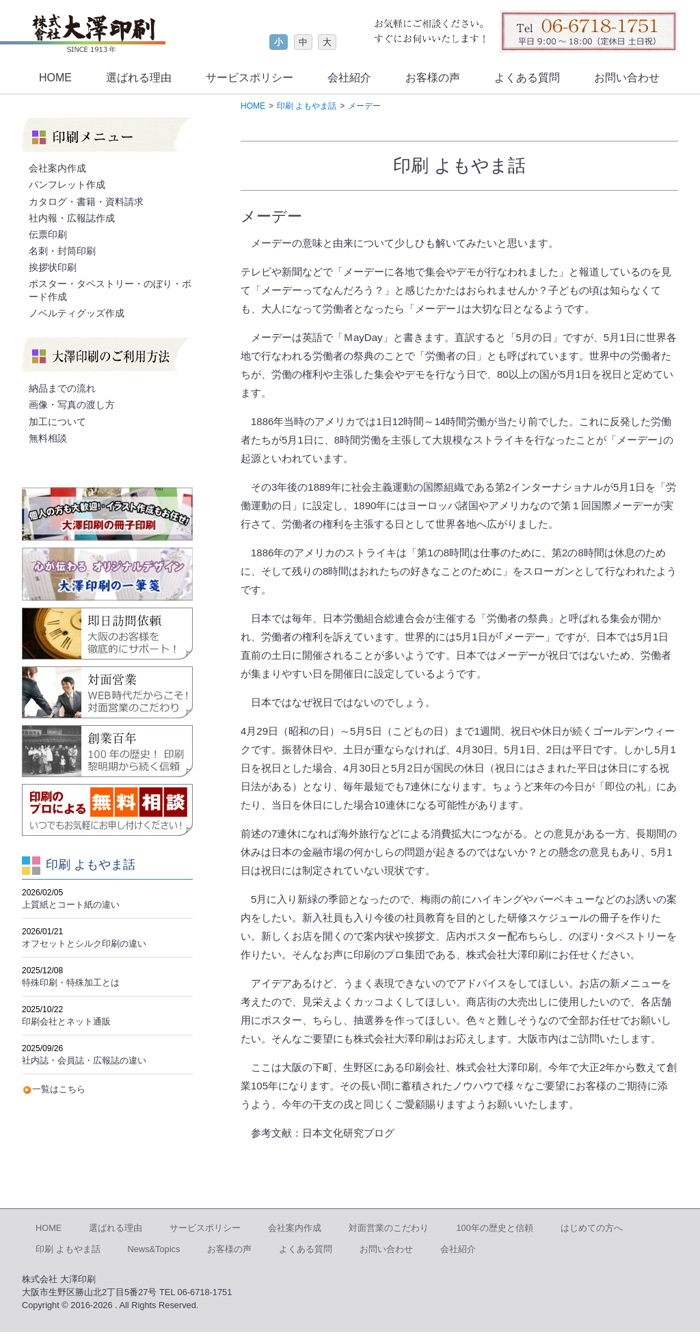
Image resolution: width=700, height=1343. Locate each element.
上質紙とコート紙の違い (71, 904)
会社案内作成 (57, 168)
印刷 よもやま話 (68, 1249)
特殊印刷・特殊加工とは (71, 982)
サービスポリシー (249, 77)
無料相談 (48, 438)
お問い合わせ (627, 77)
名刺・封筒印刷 (62, 250)
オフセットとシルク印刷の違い (84, 943)
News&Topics (154, 1249)
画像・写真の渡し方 (72, 404)
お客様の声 (432, 77)
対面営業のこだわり (389, 1228)
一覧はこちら (58, 1089)
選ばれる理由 (139, 77)
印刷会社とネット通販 (66, 1021)
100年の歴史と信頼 (494, 1228)
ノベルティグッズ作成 (76, 313)
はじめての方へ (592, 1228)
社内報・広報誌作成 (72, 218)
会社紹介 (349, 77)
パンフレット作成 (67, 184)
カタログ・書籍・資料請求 (86, 201)
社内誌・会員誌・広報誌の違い (84, 1060)
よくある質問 (527, 77)
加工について (57, 421)
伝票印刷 (48, 234)
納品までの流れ (62, 388)
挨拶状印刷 (53, 267)
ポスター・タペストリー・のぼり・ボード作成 (110, 289)
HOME (55, 77)
